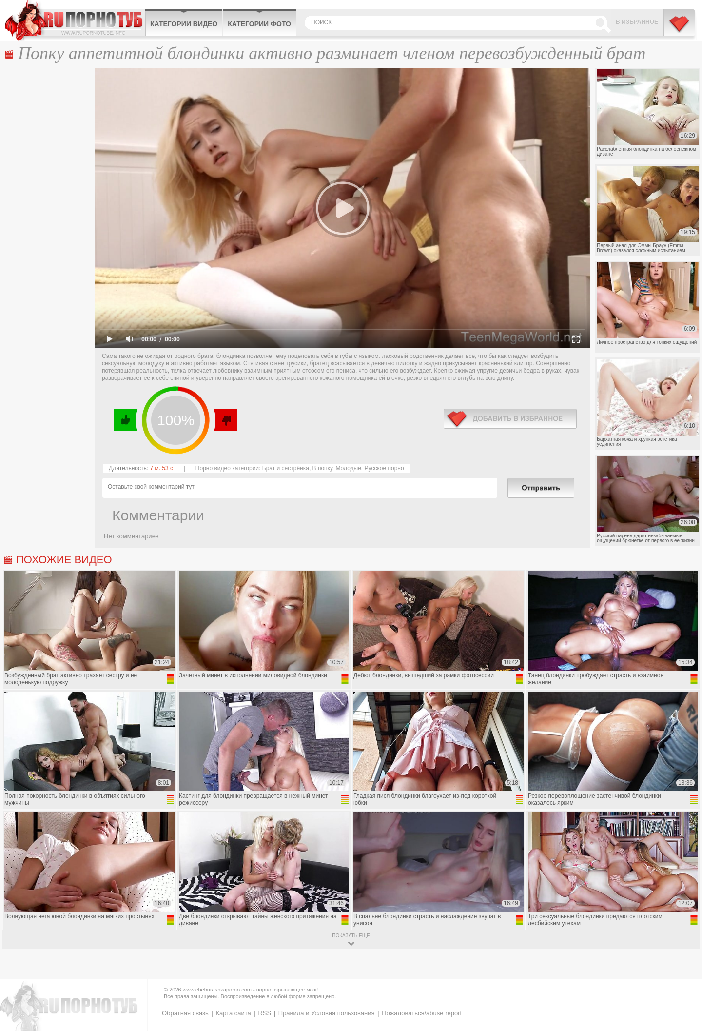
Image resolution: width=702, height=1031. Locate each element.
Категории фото (259, 24)
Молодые (348, 468)
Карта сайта (233, 1013)
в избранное (510, 419)
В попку (322, 468)
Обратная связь (185, 1013)
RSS (264, 1013)
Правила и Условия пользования (326, 1013)
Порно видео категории (227, 468)
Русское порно (384, 468)
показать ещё (351, 935)
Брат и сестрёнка (285, 468)
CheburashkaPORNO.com (75, 20)
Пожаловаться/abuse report (422, 1013)
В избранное (637, 22)
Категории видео (183, 24)
